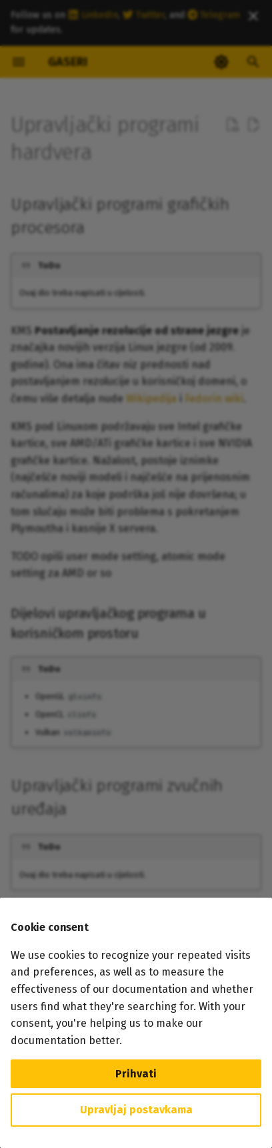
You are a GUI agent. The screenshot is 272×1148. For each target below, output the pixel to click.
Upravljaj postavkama (136, 1109)
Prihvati (136, 1073)
